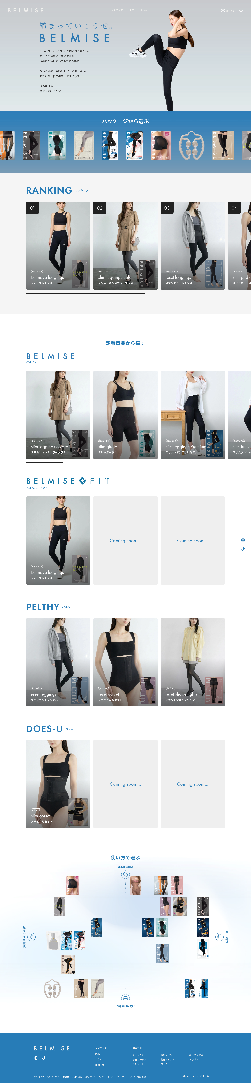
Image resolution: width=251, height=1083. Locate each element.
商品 (131, 9)
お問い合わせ (39, 1076)
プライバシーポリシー (106, 1076)
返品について (90, 1076)
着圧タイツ (167, 1054)
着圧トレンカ (168, 1059)
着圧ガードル (140, 1059)
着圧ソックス (196, 1054)
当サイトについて (53, 1076)
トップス (194, 1059)
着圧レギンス (140, 1054)
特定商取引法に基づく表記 (72, 1076)
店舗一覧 (100, 1065)
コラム (144, 9)
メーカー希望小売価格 (138, 1076)
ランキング (117, 9)
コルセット (138, 1064)
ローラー (165, 1064)
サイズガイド (122, 1076)
